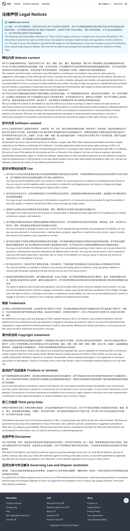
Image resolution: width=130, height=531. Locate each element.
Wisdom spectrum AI (58, 507)
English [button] (103, 3)
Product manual (31, 3)
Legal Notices (93, 507)
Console (11, 519)
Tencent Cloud (55, 519)
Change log (11, 507)
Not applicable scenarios (17, 515)
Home (17, 3)
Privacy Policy (93, 511)
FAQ (8, 511)
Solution (46, 3)
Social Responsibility (97, 519)
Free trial (118, 3)
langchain (52, 515)
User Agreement (95, 515)
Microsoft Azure (55, 503)
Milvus (51, 511)
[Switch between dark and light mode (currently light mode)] (126, 4)
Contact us (92, 503)
